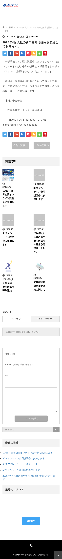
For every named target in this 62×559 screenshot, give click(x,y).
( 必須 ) (10, 354)
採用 (22, 36)
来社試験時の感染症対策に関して (39, 286)
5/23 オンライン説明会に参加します (21, 470)
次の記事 (41, 145)
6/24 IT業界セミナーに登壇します (20, 464)
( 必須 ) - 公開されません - (19, 364)
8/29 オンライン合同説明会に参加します (23, 458)
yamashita (34, 36)
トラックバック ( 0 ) (45, 319)
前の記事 (20, 145)
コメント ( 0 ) (16, 319)
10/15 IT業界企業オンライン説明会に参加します (8, 198)
